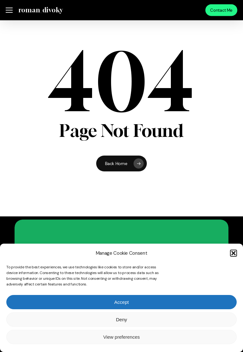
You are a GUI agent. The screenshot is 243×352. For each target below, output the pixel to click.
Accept (121, 302)
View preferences (121, 337)
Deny (121, 319)
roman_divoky (40, 10)
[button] (233, 253)
